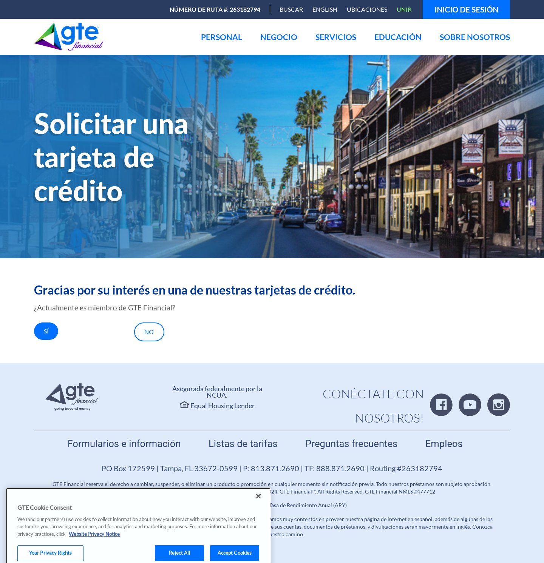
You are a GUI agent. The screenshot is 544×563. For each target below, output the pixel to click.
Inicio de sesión (466, 9)
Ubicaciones (367, 9)
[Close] (258, 503)
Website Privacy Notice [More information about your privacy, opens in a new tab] (94, 541)
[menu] (221, 36)
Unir (404, 9)
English (324, 9)
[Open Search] (291, 9)
